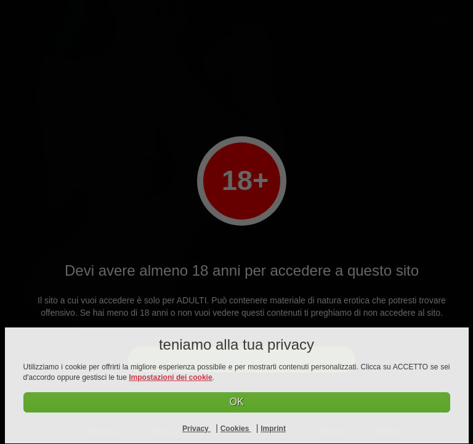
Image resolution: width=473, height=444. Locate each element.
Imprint (273, 428)
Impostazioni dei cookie (170, 377)
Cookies (235, 428)
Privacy (196, 428)
